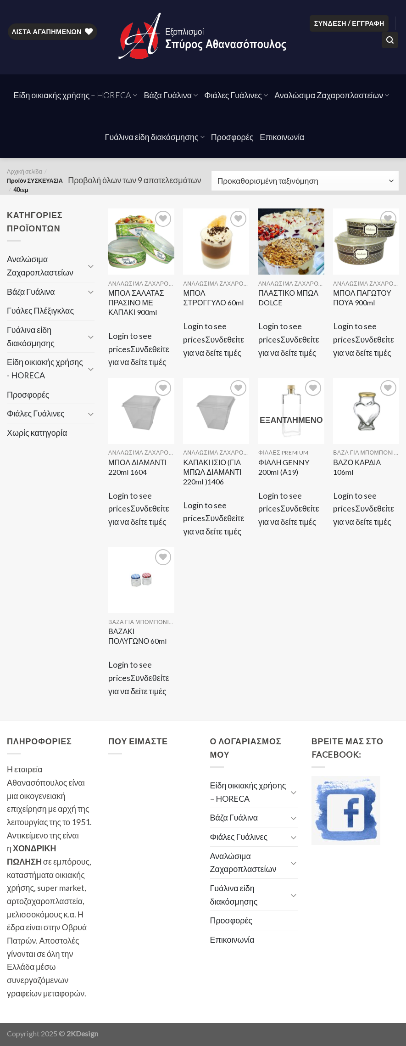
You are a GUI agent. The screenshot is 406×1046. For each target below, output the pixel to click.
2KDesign (82, 1033)
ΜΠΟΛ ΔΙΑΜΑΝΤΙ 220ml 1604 (137, 467)
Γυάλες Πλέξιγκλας (40, 310)
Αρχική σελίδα (24, 171)
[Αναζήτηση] (390, 40)
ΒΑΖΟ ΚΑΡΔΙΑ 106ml (357, 467)
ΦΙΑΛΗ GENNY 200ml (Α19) (283, 467)
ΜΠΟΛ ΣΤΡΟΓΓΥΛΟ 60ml (213, 297)
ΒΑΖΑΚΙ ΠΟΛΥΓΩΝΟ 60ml (137, 636)
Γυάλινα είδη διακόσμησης (155, 137)
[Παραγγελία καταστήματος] (305, 181)
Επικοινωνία (282, 137)
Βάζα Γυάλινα (171, 95)
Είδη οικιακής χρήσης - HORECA (45, 368)
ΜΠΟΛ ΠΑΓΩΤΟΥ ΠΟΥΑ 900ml (362, 297)
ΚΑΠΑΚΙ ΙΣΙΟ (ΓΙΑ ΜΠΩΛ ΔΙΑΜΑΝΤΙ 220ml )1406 (212, 472)
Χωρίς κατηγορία (37, 432)
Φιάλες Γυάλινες (236, 95)
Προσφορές (232, 137)
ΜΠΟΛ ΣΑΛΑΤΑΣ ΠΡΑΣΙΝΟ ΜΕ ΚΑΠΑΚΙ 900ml (136, 302)
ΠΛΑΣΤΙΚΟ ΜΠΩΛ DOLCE (288, 297)
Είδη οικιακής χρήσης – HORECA (76, 95)
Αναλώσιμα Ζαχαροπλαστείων (331, 95)
